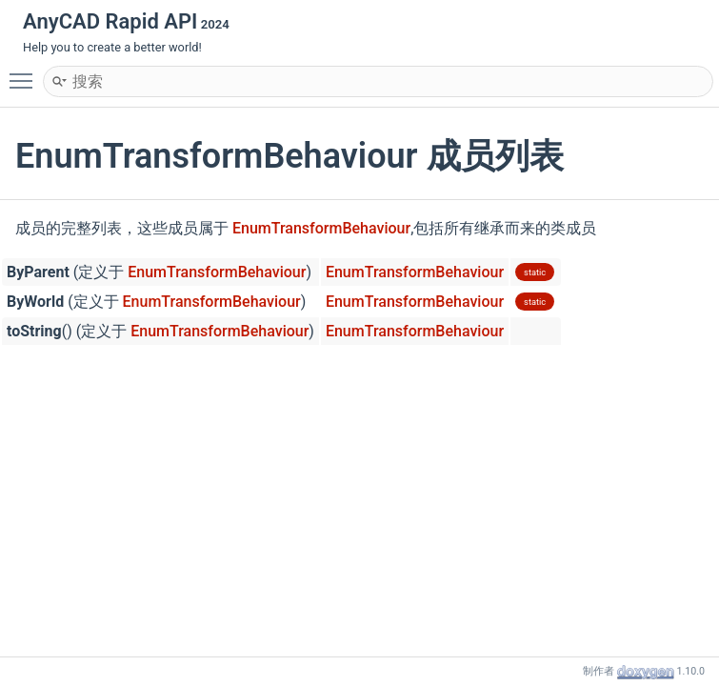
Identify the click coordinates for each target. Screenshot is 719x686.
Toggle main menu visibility (26, 72)
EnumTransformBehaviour (321, 228)
